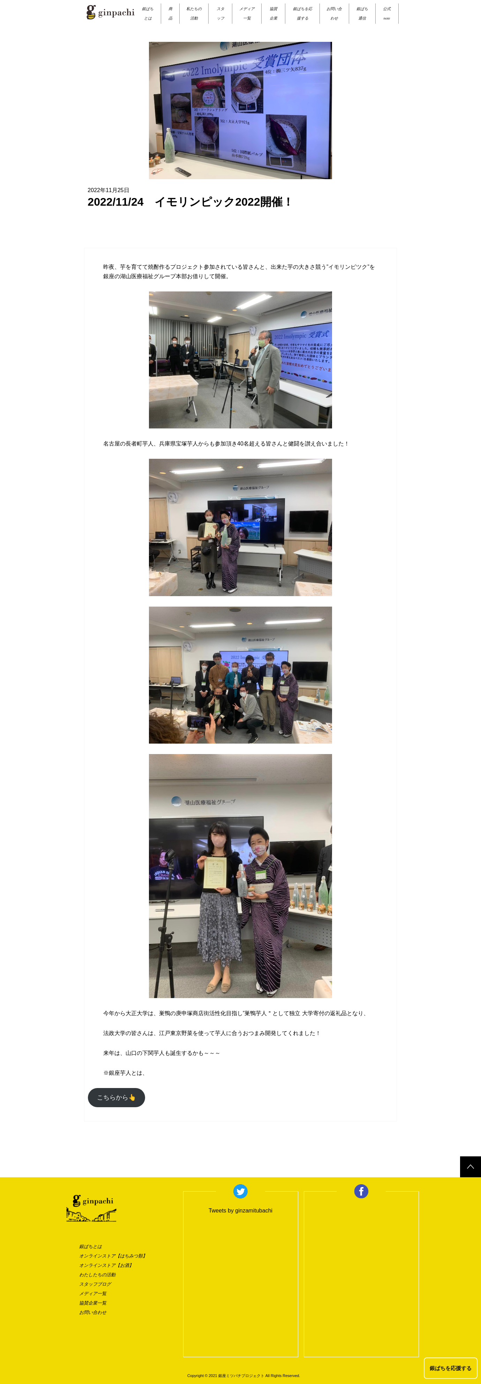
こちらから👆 (116, 1097)
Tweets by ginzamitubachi (240, 1211)
